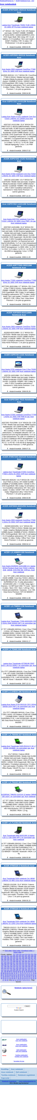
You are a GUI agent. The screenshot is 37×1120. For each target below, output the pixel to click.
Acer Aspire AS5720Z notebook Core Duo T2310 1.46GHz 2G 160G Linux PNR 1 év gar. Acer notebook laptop (18, 221)
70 (33, 973)
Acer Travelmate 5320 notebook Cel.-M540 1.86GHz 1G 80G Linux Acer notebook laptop (19, 880)
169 (14, 961)
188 (29, 958)
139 (32, 965)
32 (6, 978)
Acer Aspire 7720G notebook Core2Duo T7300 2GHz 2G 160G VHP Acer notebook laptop (18, 281)
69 (35, 973)
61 (16, 975)
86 (35, 971)
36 (33, 976)
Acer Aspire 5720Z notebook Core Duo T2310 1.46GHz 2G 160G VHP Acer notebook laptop (19, 175)
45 (14, 976)
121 (14, 968)
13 (11, 980)
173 (2, 961)
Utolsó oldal (17, 952)
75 (23, 973)
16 (5, 980)
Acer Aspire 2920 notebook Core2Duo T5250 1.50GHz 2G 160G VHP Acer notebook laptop (19, 328)
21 (29, 978)
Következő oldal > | (27, 950)
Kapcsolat (5, 1078)
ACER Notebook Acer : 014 (25, 1)
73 (27, 973)
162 (35, 961)
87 (33, 971)
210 (35, 954)
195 (8, 958)
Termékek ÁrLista (19, 1061)
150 (35, 963)
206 (11, 956)
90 (27, 971)
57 (25, 975)
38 (29, 976)
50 (3, 976)
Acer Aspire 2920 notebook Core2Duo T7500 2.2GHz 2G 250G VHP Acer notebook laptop (18, 521)
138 (35, 965)
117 (26, 968)
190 (23, 958)
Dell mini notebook (21, 1051)
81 (10, 973)
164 (29, 961)
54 (31, 975)
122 (11, 968)
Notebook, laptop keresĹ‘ (24, 988)
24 (23, 978)
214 (23, 954)
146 (11, 965)
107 (20, 970)
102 (35, 970)
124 (5, 968)
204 (17, 956)
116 (29, 968)
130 (23, 966)
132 (17, 966)
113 (2, 970)
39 (27, 976)
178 (23, 959)
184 (5, 959)
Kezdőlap (5, 1069)
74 (25, 973)
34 (1, 978)
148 (5, 965)
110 (11, 970)
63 (12, 975)
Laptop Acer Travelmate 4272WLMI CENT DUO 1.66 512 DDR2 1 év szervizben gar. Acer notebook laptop (18, 665)
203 (20, 956)
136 (5, 966)
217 (14, 954)
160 (5, 963)
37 (31, 976)
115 (32, 968)
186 (35, 958)
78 (16, 973)
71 (31, 973)
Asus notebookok (21, 1044)
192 (17, 958)
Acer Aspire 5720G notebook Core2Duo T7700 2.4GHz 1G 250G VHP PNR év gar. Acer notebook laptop (18, 417)
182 (11, 959)
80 (12, 973)
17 (3, 980)
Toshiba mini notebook (21, 1056)
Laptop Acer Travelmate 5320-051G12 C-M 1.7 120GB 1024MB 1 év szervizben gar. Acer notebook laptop (18, 748)
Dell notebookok (21, 1050)
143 (20, 965)
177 (26, 959)
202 (23, 956)
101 (2, 971)
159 (8, 963)
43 (18, 976)
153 (26, 963)
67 (3, 975)
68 (1, 975)
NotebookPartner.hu (7, 1)
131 (20, 966)
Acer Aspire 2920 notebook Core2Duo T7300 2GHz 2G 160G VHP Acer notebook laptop (18, 70)
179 (20, 959)
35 (35, 976)
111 (8, 970)
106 (23, 970)
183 (8, 959)
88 (31, 971)
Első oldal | (8, 950)
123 (8, 968)
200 (29, 956)
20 (31, 978)
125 (2, 968)
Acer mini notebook (21, 1040)
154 (23, 963)
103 (32, 970)
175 (32, 959)
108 (17, 970)
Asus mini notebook (21, 1046)
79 (14, 973)
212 (29, 954)
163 (32, 961)
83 (6, 973)
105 (26, 970)
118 (23, 968)
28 (14, 978)
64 (10, 975)
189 (26, 958)
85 (1, 973)
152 (29, 963)
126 (35, 966)
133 (14, 966)
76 (20, 973)
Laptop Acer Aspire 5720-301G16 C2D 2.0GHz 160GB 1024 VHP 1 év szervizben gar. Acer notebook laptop (18, 706)
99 (8, 971)
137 (2, 966)
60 (18, 975)
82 (8, 973)
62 (14, 975)
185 (2, 959)
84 (3, 973)
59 (20, 975)
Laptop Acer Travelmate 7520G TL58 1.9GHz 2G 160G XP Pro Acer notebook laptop (19, 26)
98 (10, 971)
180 (17, 959)
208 (5, 956)
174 (35, 959)
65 (8, 975)
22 (27, 978)
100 (5, 971)
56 (27, 975)
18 (35, 978)
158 (11, 963)
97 (12, 971)
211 (32, 954)
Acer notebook (17, 1069)
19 (33, 978)
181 (14, 959)
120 (17, 968)
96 (14, 971)
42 (20, 976)
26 (18, 978)
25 (20, 978)
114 (35, 968)
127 (32, 966)
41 (23, 976)
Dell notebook (21, 1072)
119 (20, 968)
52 (35, 975)
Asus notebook (7, 1072)
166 (23, 961)
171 (8, 961)
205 (14, 956)
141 (26, 965)
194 (11, 958)
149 (2, 965)
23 (25, 978)
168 (17, 961)
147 (8, 965)
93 (20, 971)
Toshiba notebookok (21, 1055)
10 (18, 980)
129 (26, 966)
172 (5, 961)
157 (14, 963)
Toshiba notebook (8, 1075)
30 (10, 978)
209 (2, 956)
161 (2, 963)
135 (8, 966)
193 (14, 958)
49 (6, 976)
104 (29, 970)
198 (35, 956)
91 (25, 971)
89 (29, 971)
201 (26, 956)
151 (32, 963)
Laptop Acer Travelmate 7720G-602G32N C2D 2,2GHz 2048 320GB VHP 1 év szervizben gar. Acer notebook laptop (18, 623)
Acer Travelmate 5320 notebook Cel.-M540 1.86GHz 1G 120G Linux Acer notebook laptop (18, 923)
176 (29, 959)
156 (17, 963)
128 (29, 966)
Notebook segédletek (26, 1075)
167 (20, 961)
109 (14, 970)
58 (23, 975)
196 (5, 958)
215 (20, 954)
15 (7, 980)
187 (32, 958)
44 (16, 976)
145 (14, 965)
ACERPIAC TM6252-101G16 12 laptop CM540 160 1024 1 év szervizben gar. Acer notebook (18, 796)
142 (23, 965)
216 (17, 954)
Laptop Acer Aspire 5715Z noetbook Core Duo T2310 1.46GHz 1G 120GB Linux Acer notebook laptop (19, 119)
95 (16, 971)
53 (33, 975)
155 (20, 963)
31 (8, 978)
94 (18, 971)
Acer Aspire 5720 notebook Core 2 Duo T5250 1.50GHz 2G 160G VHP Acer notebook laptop (19, 370)
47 (10, 976)
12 (13, 980)
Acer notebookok (8, 4)
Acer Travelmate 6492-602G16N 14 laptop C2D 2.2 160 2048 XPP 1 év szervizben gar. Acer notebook (18, 838)
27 (16, 978)
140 (29, 965)
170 (11, 961)
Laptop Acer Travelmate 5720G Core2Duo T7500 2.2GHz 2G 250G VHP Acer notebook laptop (18, 474)
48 (8, 976)
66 (6, 975)
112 (5, 970)
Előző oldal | (17, 950)
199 (32, 956)
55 (29, 975)
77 (18, 973)
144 (17, 965)
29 (12, 978)
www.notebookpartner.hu (27, 1081)
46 (12, 976)
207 (8, 956)
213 (26, 954)
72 (29, 973)
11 (15, 980)
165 (26, 961)
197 (2, 958)
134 (11, 966)
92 (22, 971)
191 (20, 958)
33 (3, 978)
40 (25, 976)
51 (1, 976)
